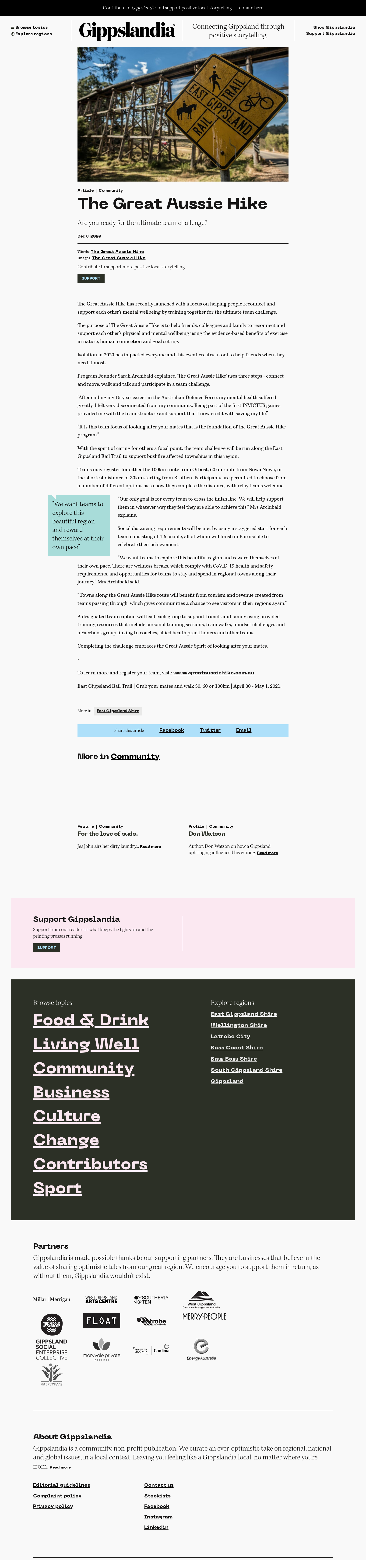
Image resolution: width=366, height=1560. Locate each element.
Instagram (158, 1517)
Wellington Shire (239, 1025)
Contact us (159, 1485)
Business (71, 1093)
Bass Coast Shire (237, 1048)
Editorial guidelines (61, 1485)
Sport (57, 1189)
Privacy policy (53, 1506)
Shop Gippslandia (334, 28)
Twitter (210, 730)
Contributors (90, 1165)
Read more (150, 847)
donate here (251, 8)
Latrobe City (230, 1037)
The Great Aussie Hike (117, 252)
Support (90, 278)
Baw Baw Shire (234, 1059)
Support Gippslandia (330, 34)
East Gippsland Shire (118, 711)
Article (85, 191)
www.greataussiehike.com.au (213, 673)
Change (66, 1141)
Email (244, 730)
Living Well (86, 1045)
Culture (67, 1117)
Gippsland (227, 1081)
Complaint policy (57, 1496)
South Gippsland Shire (246, 1070)
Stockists (157, 1496)
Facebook (171, 730)
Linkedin (156, 1527)
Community (111, 191)
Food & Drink (91, 1021)
